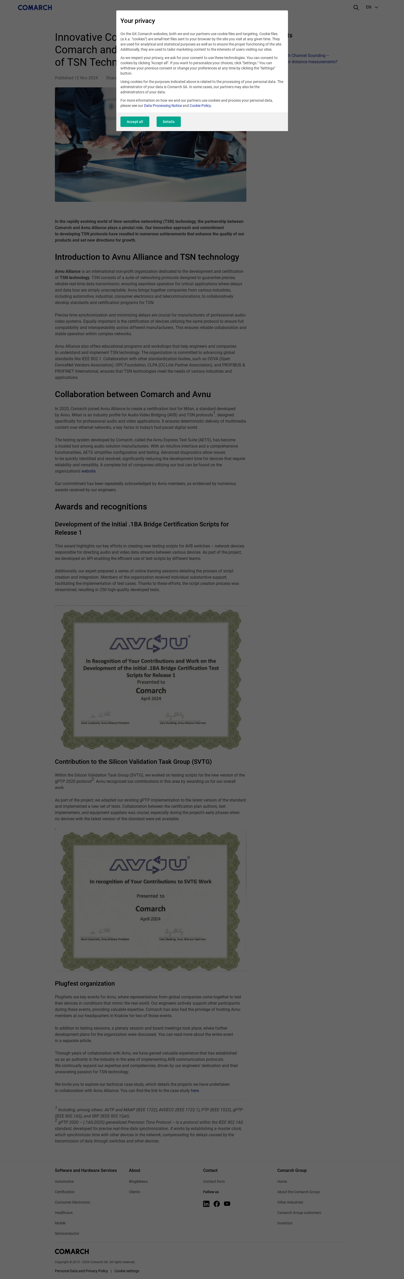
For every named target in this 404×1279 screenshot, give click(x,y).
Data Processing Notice (163, 106)
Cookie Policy (200, 106)
